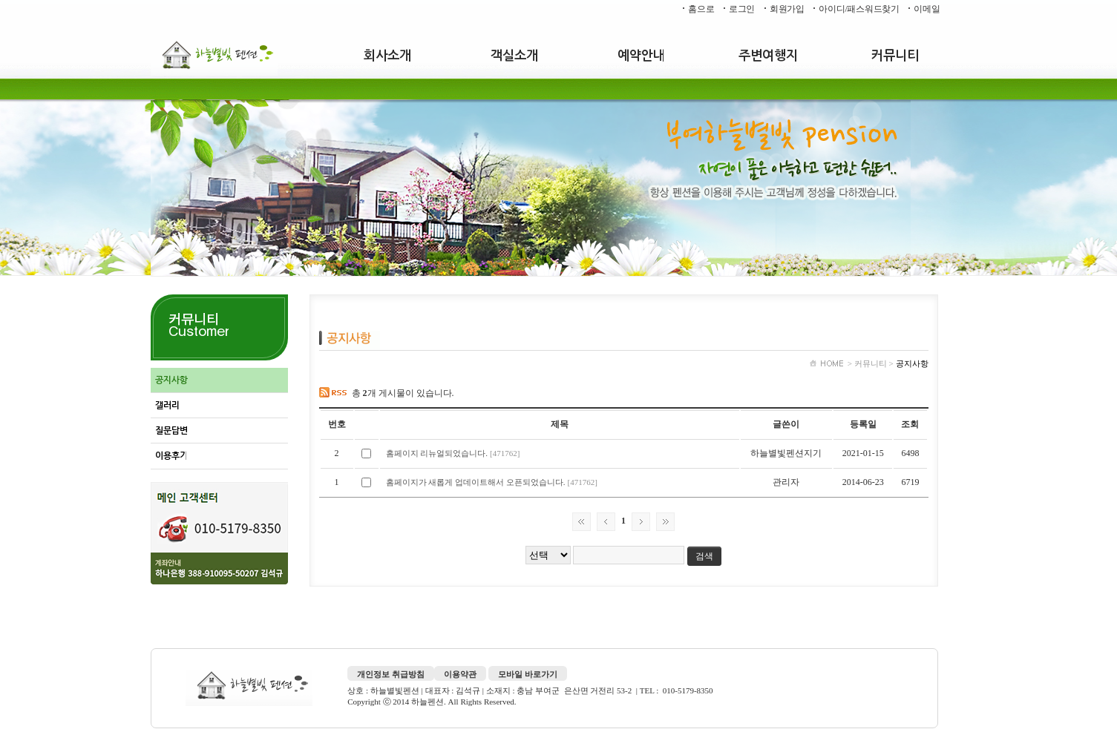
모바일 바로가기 (527, 674)
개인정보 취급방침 (391, 674)
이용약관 (460, 674)
